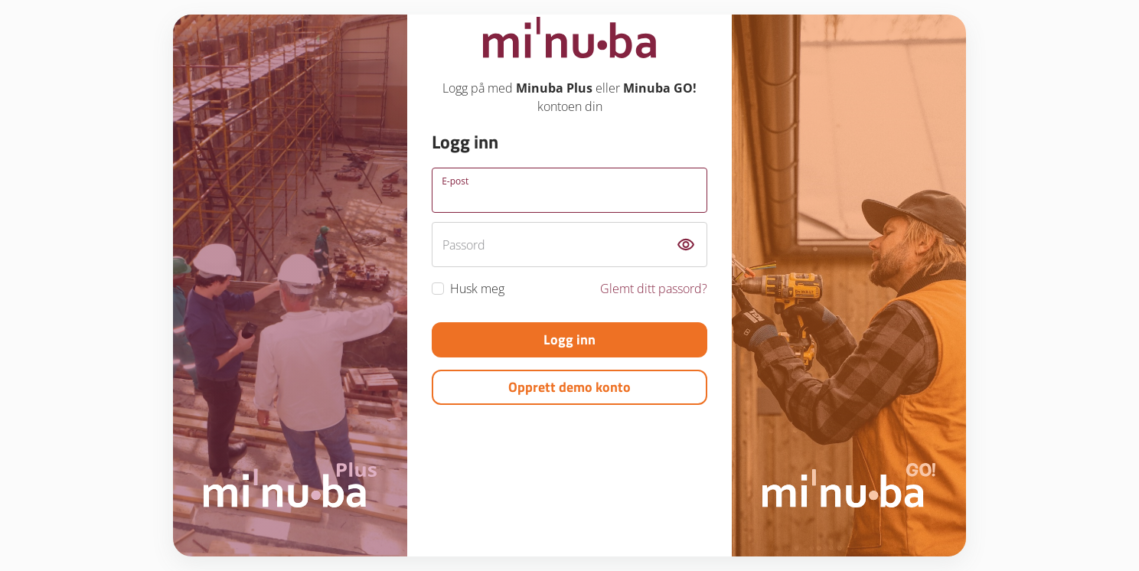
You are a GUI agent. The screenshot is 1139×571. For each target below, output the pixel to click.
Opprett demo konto (569, 387)
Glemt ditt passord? (653, 288)
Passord (463, 245)
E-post (455, 181)
